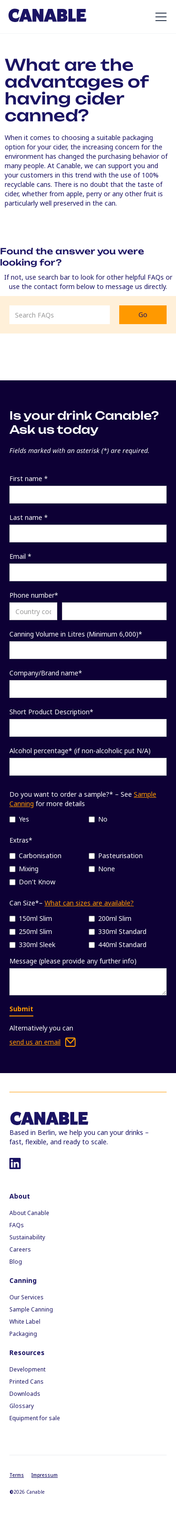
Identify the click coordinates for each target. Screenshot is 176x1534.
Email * (20, 556)
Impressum (44, 1475)
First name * (28, 478)
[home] (47, 16)
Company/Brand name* (45, 672)
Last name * (28, 517)
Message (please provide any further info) (73, 960)
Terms (16, 1475)
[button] (159, 17)
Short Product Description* (51, 711)
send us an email (35, 1041)
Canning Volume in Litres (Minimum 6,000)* (75, 634)
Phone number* (33, 595)
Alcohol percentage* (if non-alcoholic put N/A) (80, 750)
